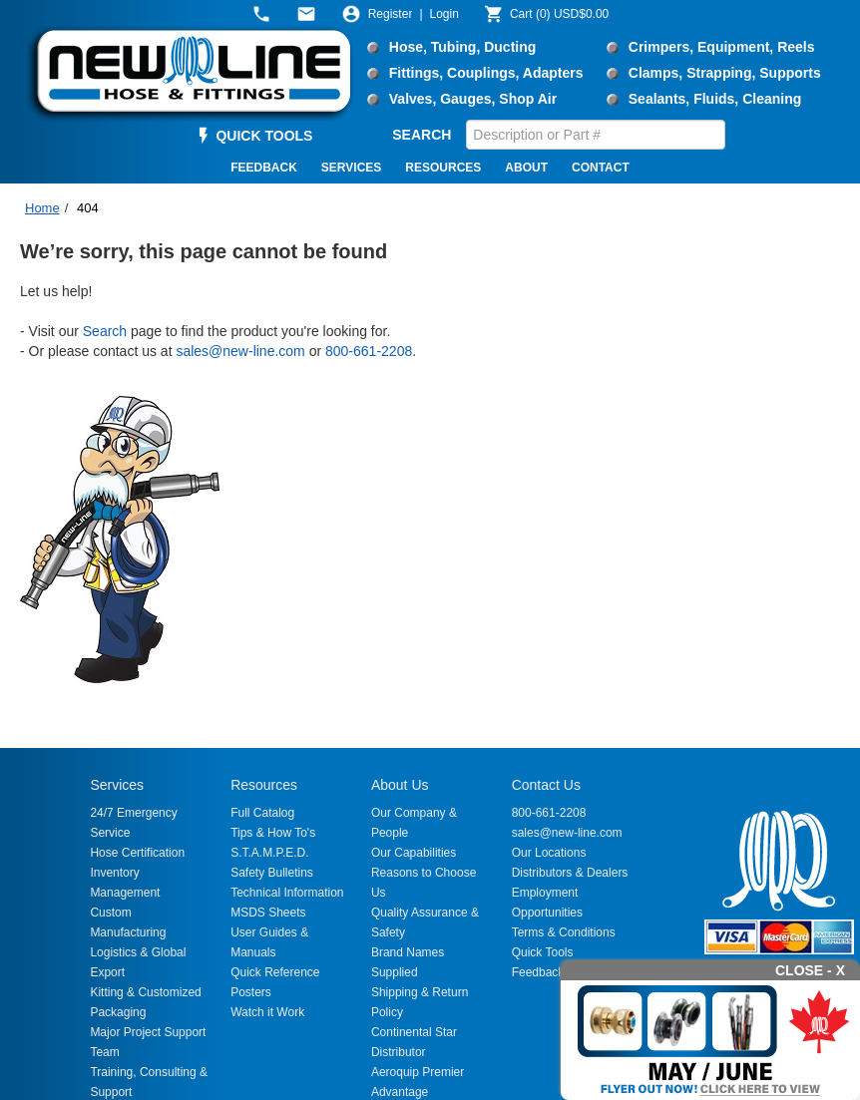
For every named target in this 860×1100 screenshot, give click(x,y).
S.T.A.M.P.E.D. (269, 853)
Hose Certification (137, 853)
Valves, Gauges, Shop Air (473, 99)
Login (444, 14)
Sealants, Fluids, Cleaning (715, 99)
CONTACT (601, 168)
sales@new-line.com (240, 351)
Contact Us (546, 785)
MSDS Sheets (267, 912)
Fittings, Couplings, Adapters (486, 73)
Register (390, 14)
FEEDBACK (263, 168)
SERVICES (351, 168)
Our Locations (549, 853)
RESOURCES (443, 168)
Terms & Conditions (564, 932)
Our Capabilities (413, 853)
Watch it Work (267, 1012)
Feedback (538, 972)
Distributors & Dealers (570, 873)
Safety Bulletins (271, 873)
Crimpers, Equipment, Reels (722, 47)
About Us (400, 785)
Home (42, 207)
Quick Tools (543, 952)
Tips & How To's (272, 833)
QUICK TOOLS (263, 136)
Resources (263, 785)
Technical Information (286, 893)
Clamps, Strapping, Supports (725, 73)
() (559, 14)
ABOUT (526, 168)
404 (88, 207)
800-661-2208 (368, 351)
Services (117, 785)
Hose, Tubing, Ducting (463, 47)
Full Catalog (262, 813)
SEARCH (421, 135)
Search (105, 331)
